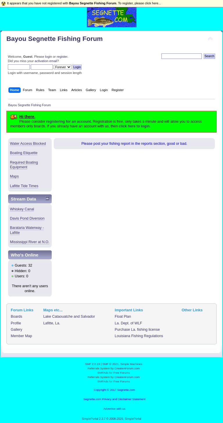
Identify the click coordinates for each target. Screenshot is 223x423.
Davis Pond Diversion (27, 218)
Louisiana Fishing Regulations (139, 336)
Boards (16, 316)
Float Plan (123, 316)
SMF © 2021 (110, 364)
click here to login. (134, 126)
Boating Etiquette (23, 153)
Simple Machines (131, 364)
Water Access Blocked (28, 144)
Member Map (21, 336)
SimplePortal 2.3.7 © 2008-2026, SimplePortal (111, 418)
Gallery (16, 330)
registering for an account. (69, 122)
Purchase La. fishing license (137, 330)
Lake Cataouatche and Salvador (69, 316)
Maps (14, 176)
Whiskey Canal (22, 209)
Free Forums (121, 372)
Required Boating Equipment (24, 164)
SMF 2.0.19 (92, 364)
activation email (46, 61)
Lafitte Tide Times (24, 186)
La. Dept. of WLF (128, 323)
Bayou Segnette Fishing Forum (54, 38)
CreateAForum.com (127, 368)
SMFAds (103, 372)
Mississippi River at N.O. (29, 242)
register (62, 56)
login (48, 56)
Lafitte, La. (51, 323)
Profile (16, 323)
